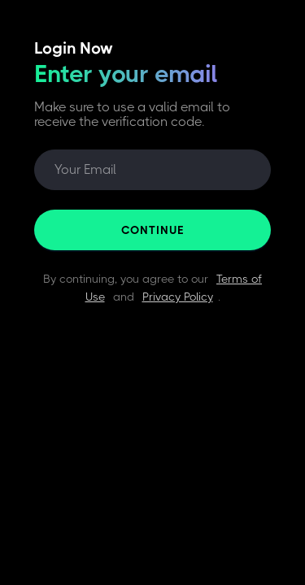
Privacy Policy (177, 296)
